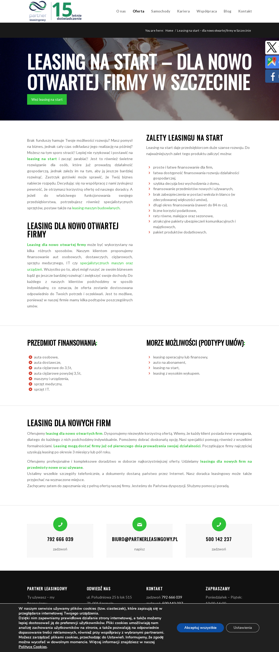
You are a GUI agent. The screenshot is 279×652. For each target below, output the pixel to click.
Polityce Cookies (68, 646)
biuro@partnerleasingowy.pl (145, 539)
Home (169, 30)
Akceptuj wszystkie (197, 627)
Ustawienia (241, 627)
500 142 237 (219, 539)
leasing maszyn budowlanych (96, 208)
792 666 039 (60, 539)
